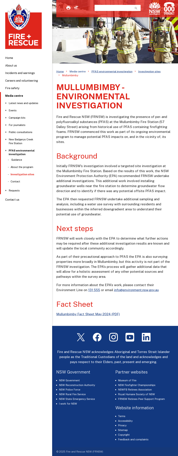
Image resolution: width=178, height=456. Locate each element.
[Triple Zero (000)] (169, 8)
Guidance (16, 159)
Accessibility (125, 420)
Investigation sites (149, 71)
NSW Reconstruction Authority (77, 385)
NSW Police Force (69, 389)
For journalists (17, 125)
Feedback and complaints (133, 439)
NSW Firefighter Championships (136, 385)
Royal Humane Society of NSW (136, 394)
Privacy (122, 425)
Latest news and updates (23, 103)
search (136, 8)
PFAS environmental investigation (22, 152)
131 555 (94, 290)
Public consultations (20, 132)
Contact (15, 181)
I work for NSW (68, 403)
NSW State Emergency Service (77, 398)
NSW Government (69, 380)
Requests (14, 190)
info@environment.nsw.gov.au (136, 290)
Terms (121, 416)
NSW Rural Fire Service (72, 394)
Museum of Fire (127, 380)
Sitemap (123, 430)
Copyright (124, 434)
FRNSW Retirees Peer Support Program (141, 398)
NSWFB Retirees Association (135, 389)
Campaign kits (17, 117)
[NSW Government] (155, 8)
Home (9, 58)
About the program (22, 167)
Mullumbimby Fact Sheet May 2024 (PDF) (88, 314)
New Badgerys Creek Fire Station (21, 141)
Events (13, 110)
